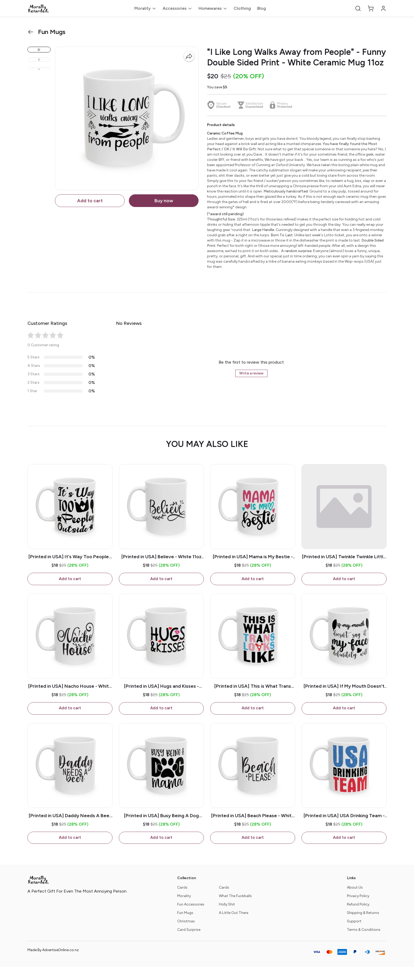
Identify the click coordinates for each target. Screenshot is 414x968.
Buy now (163, 201)
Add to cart (90, 201)
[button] (358, 8)
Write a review (251, 373)
